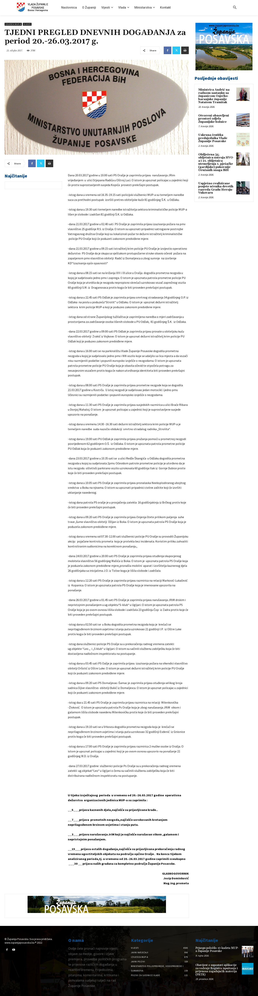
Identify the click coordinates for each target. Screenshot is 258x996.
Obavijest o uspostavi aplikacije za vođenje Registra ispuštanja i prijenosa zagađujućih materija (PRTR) (216, 969)
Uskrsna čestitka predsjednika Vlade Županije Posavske (212, 138)
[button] (234, 7)
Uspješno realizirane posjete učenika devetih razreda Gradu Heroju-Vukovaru (215, 188)
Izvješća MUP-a (13, 24)
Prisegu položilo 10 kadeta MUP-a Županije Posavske (217, 949)
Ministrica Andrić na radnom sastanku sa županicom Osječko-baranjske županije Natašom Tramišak (213, 96)
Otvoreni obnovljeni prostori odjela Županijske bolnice (213, 119)
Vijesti (27, 24)
